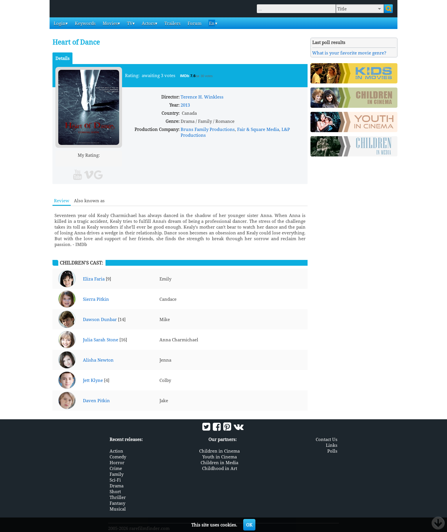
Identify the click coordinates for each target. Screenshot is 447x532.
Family (116, 474)
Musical (118, 508)
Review (61, 200)
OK (249, 525)
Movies (109, 23)
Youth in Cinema (219, 456)
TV (129, 23)
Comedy (118, 456)
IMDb (185, 76)
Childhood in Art (219, 468)
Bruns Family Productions (208, 129)
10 (110, 161)
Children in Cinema (219, 450)
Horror (117, 462)
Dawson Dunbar (100, 319)
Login (59, 23)
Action (116, 450)
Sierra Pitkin (96, 299)
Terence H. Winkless (202, 97)
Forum (193, 23)
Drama (116, 485)
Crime (116, 468)
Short (115, 491)
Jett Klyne (93, 380)
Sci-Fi (115, 479)
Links (331, 445)
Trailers (172, 23)
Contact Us (326, 439)
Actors (148, 23)
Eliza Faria (94, 279)
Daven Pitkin (96, 400)
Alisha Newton (98, 360)
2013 (185, 105)
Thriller (118, 497)
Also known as (89, 200)
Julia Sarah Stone (100, 339)
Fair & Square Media (258, 129)
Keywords (85, 23)
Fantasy (117, 503)
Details (62, 58)
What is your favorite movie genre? (349, 53)
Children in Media (219, 462)
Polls (332, 450)
